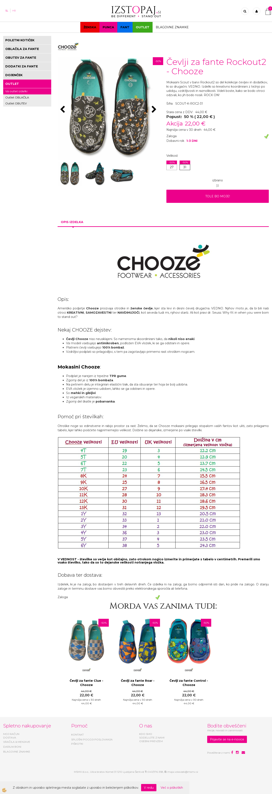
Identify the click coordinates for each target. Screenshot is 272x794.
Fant (124, 27)
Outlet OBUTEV (16, 103)
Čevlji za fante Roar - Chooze (137, 683)
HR (14, 10)
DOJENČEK (14, 75)
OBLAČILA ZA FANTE (22, 49)
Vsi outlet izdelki (16, 91)
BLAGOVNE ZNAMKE (16, 751)
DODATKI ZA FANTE (21, 66)
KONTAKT (77, 734)
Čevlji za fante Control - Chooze (189, 683)
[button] (154, 110)
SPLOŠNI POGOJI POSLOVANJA (92, 739)
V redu (149, 788)
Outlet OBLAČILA (17, 97)
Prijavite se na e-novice (227, 739)
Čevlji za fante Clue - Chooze (86, 683)
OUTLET (142, 27)
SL (6, 10)
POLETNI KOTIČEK (19, 40)
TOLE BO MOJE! (217, 196)
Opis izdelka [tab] (72, 222)
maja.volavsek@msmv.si (182, 771)
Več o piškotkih (172, 788)
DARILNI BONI (12, 746)
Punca (108, 27)
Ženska (90, 27)
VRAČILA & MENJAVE (16, 741)
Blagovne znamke (172, 27)
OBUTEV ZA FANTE (20, 58)
